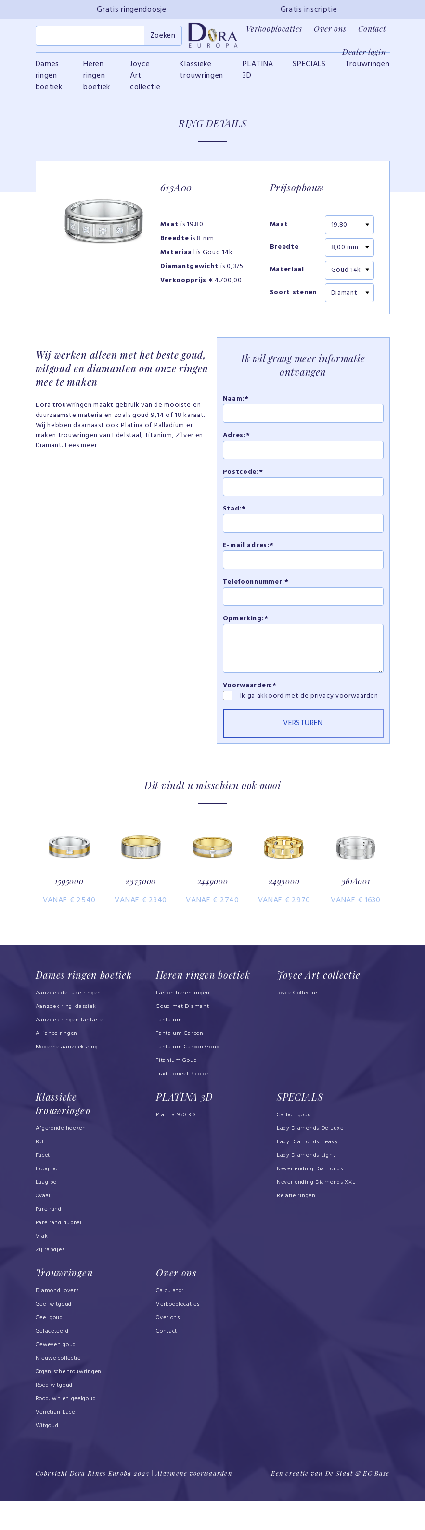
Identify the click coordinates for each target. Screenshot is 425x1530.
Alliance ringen (57, 1064)
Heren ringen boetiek (96, 81)
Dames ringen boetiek (49, 81)
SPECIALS (309, 69)
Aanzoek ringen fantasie (69, 1051)
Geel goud (49, 1348)
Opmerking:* (246, 624)
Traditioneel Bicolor (182, 1105)
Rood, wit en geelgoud (66, 1429)
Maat (279, 230)
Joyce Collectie (297, 1024)
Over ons (330, 29)
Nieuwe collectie (58, 1388)
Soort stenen (293, 298)
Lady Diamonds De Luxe (310, 1159)
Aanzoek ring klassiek (66, 1037)
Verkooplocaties (274, 29)
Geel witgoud (54, 1334)
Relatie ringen (296, 1226)
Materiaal (287, 275)
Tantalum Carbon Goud (187, 1078)
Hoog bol (48, 1199)
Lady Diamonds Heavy (307, 1172)
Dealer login (364, 52)
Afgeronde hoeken (61, 1159)
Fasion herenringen (183, 1024)
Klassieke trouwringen (201, 75)
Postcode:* (243, 477)
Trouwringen (367, 69)
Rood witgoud (54, 1415)
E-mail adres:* (248, 551)
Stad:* (234, 514)
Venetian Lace (55, 1442)
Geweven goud (56, 1375)
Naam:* (236, 404)
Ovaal (43, 1226)
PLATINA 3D (258, 75)
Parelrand (49, 1240)
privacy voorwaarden (344, 701)
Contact (372, 29)
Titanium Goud (176, 1091)
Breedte (284, 253)
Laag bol (47, 1213)
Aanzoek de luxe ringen (69, 1024)
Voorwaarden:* (250, 691)
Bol (40, 1172)
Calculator (170, 1321)
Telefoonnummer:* (256, 587)
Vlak (42, 1267)
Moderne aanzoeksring (67, 1078)
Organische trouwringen (69, 1402)
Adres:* (236, 441)
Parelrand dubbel (59, 1253)
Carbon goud (294, 1145)
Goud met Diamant (182, 1037)
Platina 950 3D (175, 1145)
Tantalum (169, 1051)
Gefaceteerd (52, 1361)
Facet (43, 1186)
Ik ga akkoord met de (275, 701)
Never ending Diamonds (310, 1199)
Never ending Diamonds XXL (316, 1213)
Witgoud (47, 1456)
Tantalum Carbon (180, 1064)
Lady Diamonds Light (306, 1186)
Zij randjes (50, 1280)
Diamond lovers (57, 1321)
